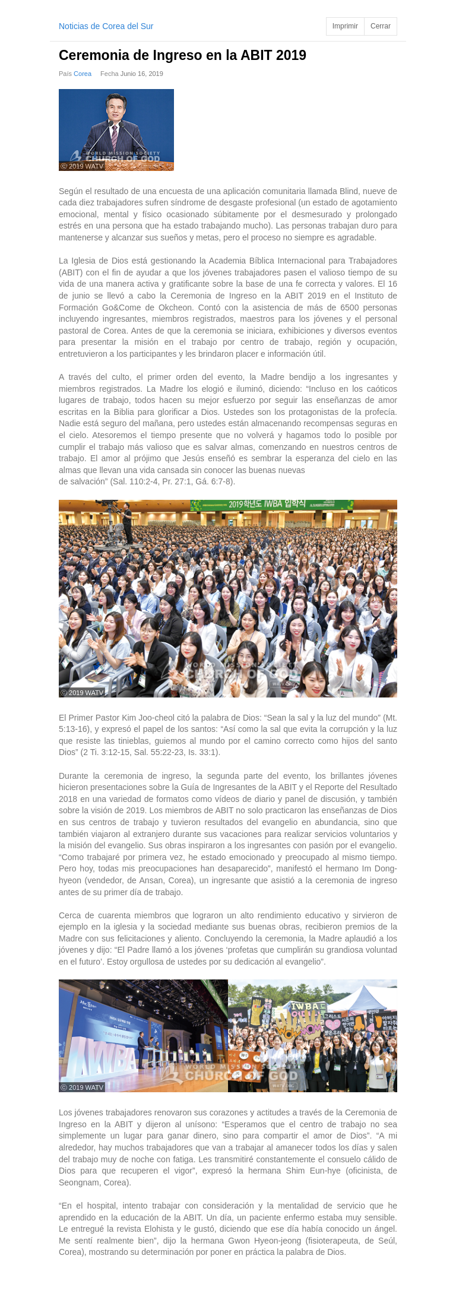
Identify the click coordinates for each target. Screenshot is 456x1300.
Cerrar (380, 26)
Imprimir (345, 26)
